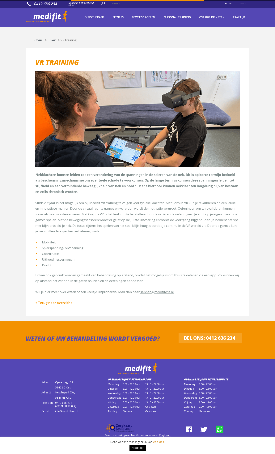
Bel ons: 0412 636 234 (209, 338)
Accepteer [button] (137, 447)
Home (38, 39)
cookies (158, 442)
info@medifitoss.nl (66, 411)
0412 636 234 (63, 403)
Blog (52, 39)
